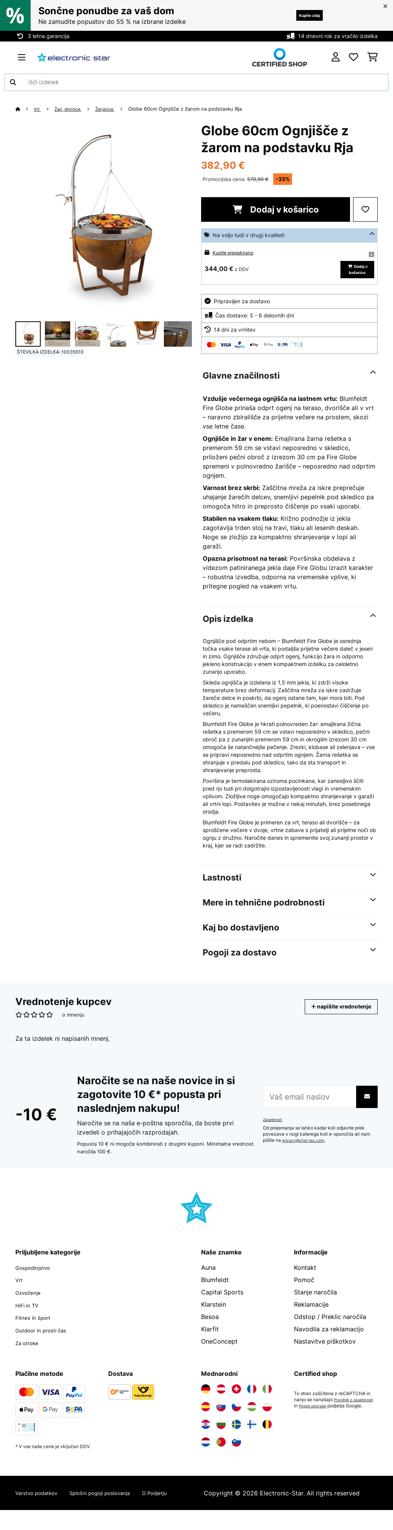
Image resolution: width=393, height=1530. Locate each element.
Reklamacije (311, 1317)
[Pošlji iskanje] (13, 82)
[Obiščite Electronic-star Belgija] (267, 1435)
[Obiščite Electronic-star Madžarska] (251, 1417)
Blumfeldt (215, 1292)
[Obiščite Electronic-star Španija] (205, 1417)
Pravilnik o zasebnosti (317, 1417)
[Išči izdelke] (196, 82)
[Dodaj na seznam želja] (365, 209)
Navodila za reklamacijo (329, 1342)
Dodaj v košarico (276, 209)
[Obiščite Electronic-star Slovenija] (236, 1453)
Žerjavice (114, 109)
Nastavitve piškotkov (325, 1354)
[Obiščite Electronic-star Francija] (251, 1400)
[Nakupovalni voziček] (372, 57)
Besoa (210, 1329)
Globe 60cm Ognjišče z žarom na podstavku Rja (197, 109)
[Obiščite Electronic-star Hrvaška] (205, 1435)
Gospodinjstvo (36, 1280)
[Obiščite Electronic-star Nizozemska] (205, 1453)
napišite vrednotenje (332, 1019)
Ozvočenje (30, 1305)
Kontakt (305, 1280)
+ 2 (178, 334)
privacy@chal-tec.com (306, 1153)
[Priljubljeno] (353, 57)
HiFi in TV (29, 1317)
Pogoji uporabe (310, 1423)
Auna (208, 1280)
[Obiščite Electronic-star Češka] (236, 1417)
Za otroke (29, 1354)
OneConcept (219, 1354)
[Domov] (25, 109)
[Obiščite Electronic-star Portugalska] (221, 1453)
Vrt (39, 109)
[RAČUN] (336, 57)
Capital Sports (222, 1305)
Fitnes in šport (36, 1329)
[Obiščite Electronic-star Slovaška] (221, 1417)
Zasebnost (274, 1132)
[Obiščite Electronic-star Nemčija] (205, 1400)
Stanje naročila (315, 1305)
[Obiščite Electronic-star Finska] (251, 1435)
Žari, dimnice (73, 109)
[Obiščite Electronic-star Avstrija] (221, 1400)
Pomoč (304, 1292)
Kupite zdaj (301, 15)
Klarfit (210, 1342)
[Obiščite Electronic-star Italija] (267, 1400)
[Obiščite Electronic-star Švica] (236, 1400)
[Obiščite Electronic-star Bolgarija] (221, 1435)
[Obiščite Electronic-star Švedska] (236, 1435)
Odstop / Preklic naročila (330, 1329)
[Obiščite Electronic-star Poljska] (267, 1417)
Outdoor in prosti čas (46, 1342)
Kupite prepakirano (237, 252)
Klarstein (213, 1317)
